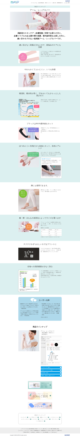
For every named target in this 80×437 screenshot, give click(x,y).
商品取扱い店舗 (56, 428)
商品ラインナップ (48, 2)
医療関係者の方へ (60, 2)
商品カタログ (54, 430)
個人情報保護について (47, 432)
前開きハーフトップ (44, 417)
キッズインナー (24, 417)
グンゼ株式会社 (32, 432)
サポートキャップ (55, 419)
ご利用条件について (39, 432)
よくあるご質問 (67, 2)
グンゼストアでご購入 (45, 367)
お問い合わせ (54, 432)
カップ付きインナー (33, 417)
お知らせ (32, 430)
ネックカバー (35, 419)
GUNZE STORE (26, 432)
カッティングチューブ (25, 419)
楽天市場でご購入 (44, 372)
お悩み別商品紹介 (41, 2)
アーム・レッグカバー (44, 419)
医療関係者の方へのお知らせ (46, 430)
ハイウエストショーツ (54, 417)
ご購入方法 (54, 2)
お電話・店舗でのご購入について (48, 375)
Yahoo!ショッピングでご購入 (47, 370)
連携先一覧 (59, 430)
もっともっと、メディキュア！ (24, 430)
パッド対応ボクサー (40, 421)
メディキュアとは (34, 2)
